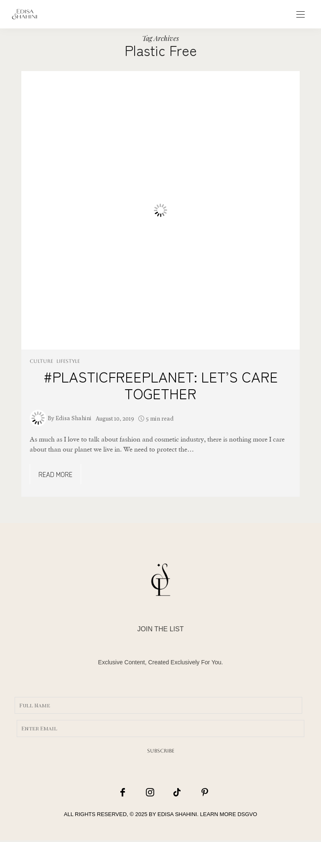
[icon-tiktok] (172, 792)
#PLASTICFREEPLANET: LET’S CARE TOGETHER (160, 384)
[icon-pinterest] (194, 792)
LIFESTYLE (68, 361)
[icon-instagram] (149, 792)
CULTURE (41, 361)
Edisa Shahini (74, 418)
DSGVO (247, 816)
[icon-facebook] (127, 792)
